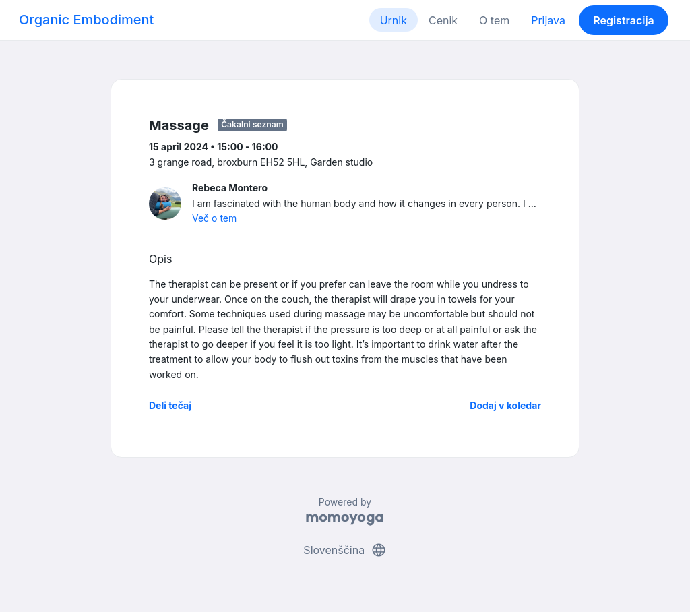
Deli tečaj (170, 405)
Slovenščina (344, 550)
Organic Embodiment (86, 19)
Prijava (548, 20)
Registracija (623, 20)
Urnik (393, 20)
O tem (494, 20)
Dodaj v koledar (505, 405)
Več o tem (214, 218)
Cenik (443, 20)
